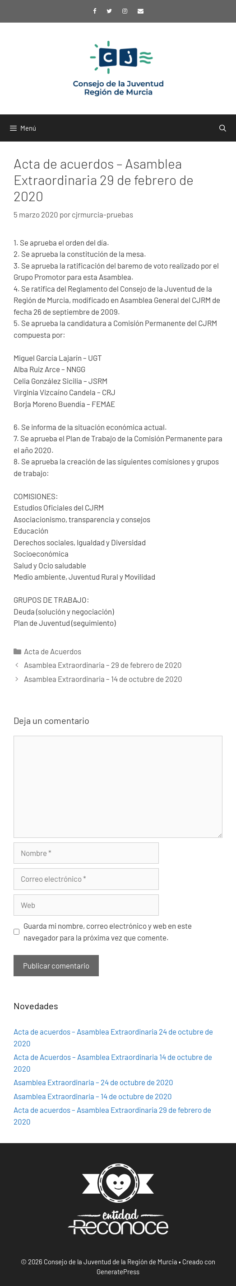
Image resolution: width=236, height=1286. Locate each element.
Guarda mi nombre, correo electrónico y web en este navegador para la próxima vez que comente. (107, 931)
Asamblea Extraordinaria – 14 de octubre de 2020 (103, 678)
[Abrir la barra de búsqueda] (222, 128)
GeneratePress (118, 1271)
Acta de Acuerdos (52, 651)
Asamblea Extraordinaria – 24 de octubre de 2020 (93, 1082)
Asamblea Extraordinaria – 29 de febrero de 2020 (103, 664)
